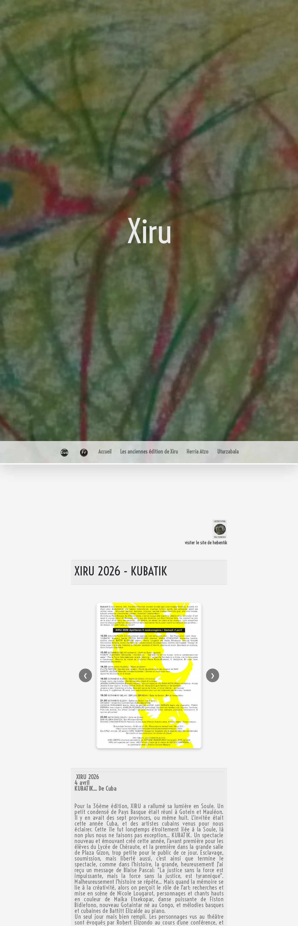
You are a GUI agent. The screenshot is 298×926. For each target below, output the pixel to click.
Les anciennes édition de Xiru (149, 451)
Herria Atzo (197, 451)
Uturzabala (228, 451)
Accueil (104, 451)
